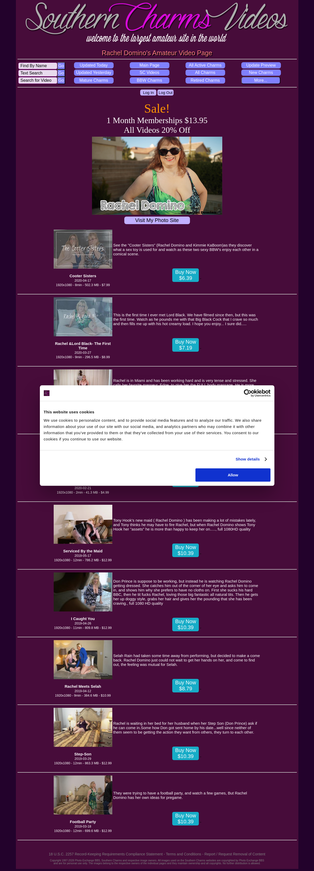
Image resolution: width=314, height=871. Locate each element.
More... (260, 80)
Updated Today (94, 65)
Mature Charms (93, 80)
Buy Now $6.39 (185, 275)
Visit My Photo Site (157, 220)
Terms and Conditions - (185, 854)
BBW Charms (149, 80)
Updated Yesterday (93, 72)
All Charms (205, 72)
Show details (248, 459)
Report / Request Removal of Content (234, 854)
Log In (148, 92)
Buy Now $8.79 (185, 685)
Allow (233, 475)
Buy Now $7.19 (185, 345)
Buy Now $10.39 (185, 550)
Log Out (166, 92)
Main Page (149, 65)
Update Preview (261, 65)
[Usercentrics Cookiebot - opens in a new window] (247, 393)
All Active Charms (205, 65)
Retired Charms (205, 80)
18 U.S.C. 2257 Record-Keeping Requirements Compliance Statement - (107, 854)
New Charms (261, 72)
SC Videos (149, 72)
